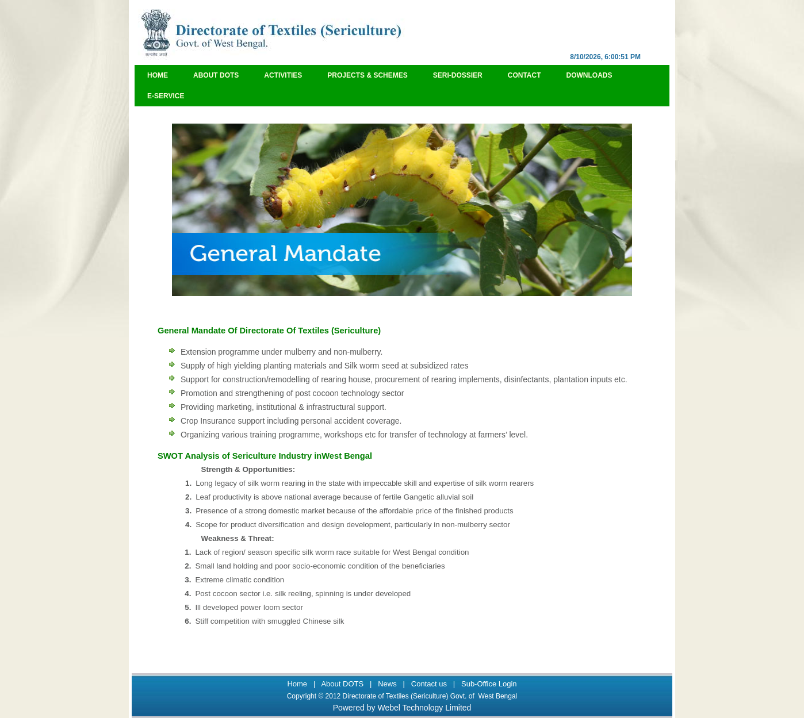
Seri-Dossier (458, 75)
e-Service (165, 96)
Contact (524, 75)
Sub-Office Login (489, 683)
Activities (283, 75)
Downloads (589, 75)
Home (157, 75)
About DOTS (216, 75)
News (387, 683)
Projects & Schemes (367, 75)
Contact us (429, 683)
